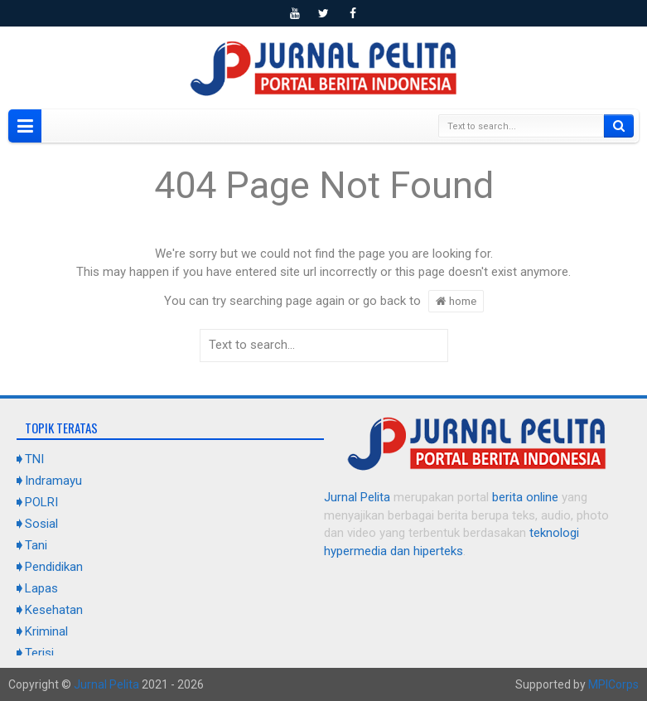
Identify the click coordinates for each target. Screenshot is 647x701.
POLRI (41, 502)
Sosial (41, 523)
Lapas (41, 588)
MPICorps (613, 684)
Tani (36, 545)
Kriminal (46, 631)
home (456, 300)
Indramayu (53, 480)
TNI (34, 459)
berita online (525, 497)
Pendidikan (54, 566)
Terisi (39, 652)
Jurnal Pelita (357, 497)
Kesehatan (54, 609)
